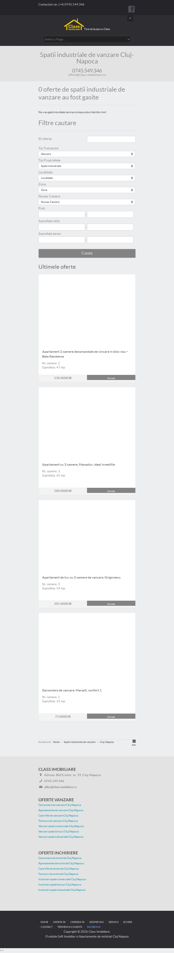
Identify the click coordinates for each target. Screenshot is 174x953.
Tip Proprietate (49, 160)
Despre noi (96, 922)
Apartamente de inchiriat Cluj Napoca (61, 863)
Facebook (93, 927)
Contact (47, 927)
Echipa (127, 922)
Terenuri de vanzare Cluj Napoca (58, 821)
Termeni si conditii (69, 927)
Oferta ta (59, 922)
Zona (42, 184)
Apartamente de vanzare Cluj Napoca (60, 810)
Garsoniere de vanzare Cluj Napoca (59, 805)
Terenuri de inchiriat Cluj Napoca (58, 874)
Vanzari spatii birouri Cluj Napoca (58, 831)
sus (134, 745)
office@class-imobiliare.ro (87, 75)
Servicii (113, 922)
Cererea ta (77, 922)
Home (44, 922)
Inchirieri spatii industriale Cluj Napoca (61, 890)
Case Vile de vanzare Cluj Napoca (58, 815)
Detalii (87, 276)
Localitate (45, 172)
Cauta (87, 253)
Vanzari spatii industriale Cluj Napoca (60, 836)
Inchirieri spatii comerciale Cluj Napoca (62, 879)
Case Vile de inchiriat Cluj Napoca (58, 868)
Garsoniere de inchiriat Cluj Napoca (59, 858)
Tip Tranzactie (48, 148)
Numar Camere (49, 196)
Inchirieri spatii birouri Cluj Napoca (59, 884)
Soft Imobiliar (66, 936)
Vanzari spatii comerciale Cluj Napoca (61, 826)
